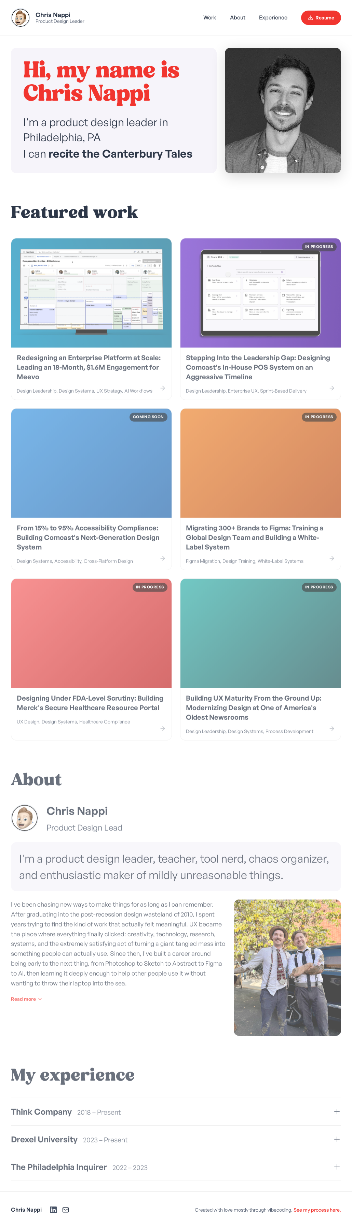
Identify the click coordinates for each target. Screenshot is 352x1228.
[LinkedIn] (53, 1210)
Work (209, 17)
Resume (321, 17)
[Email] (65, 1210)
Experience (273, 17)
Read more (27, 1006)
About (237, 17)
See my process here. (317, 1210)
